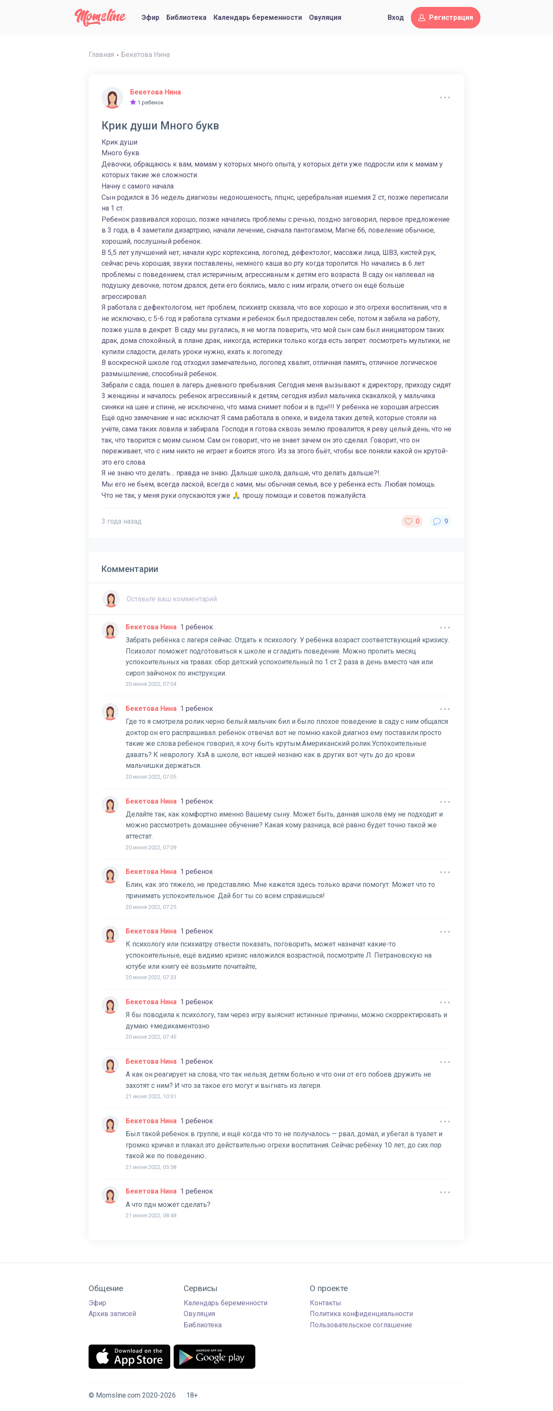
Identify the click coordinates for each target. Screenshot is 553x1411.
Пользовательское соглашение (361, 1325)
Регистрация (445, 17)
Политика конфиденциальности (361, 1314)
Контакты (325, 1303)
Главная (101, 54)
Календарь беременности (257, 17)
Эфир (150, 17)
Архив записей (112, 1314)
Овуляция (325, 17)
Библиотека (186, 17)
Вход (396, 17)
